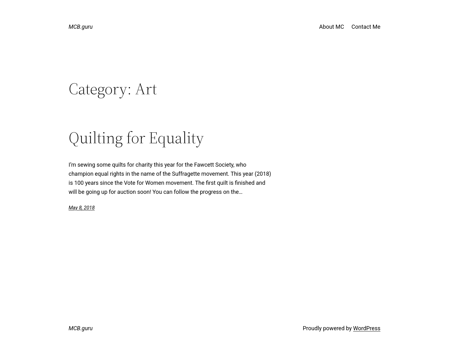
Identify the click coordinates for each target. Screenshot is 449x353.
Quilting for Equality (136, 137)
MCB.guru (81, 26)
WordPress (366, 328)
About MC (331, 26)
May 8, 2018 (82, 208)
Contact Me (365, 26)
